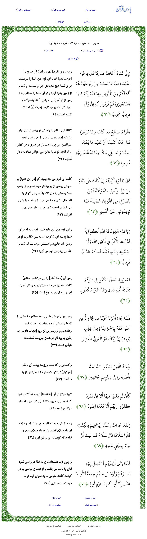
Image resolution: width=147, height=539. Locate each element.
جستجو (73, 59)
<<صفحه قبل (92, 505)
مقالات (87, 22)
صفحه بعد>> (54, 505)
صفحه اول (90, 9)
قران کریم (81, 530)
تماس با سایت (53, 525)
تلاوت (49, 51)
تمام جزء (56, 497)
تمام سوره (90, 497)
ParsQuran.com (74, 534)
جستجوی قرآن (23, 9)
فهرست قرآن (58, 9)
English (60, 22)
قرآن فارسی (67, 530)
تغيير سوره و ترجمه (90, 51)
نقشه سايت (74, 525)
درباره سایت (94, 525)
